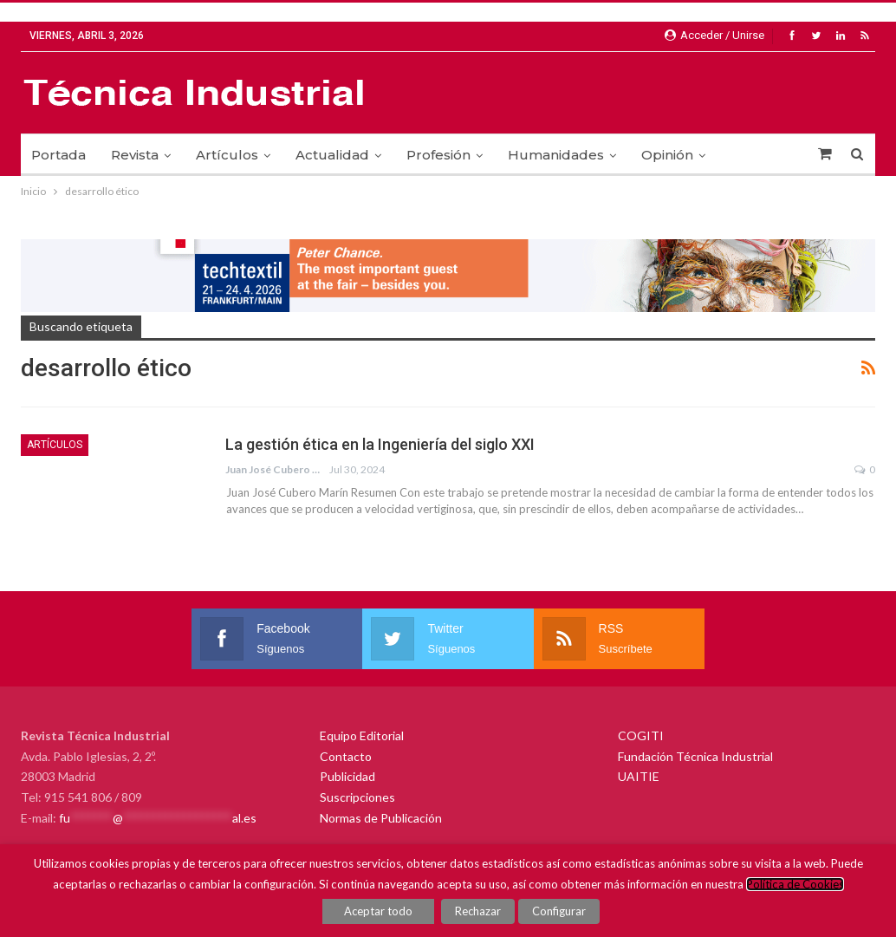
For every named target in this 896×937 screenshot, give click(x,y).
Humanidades (556, 154)
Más (744, 154)
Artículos (227, 154)
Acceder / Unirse (714, 35)
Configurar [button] (559, 911)
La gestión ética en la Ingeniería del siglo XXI (380, 444)
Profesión (438, 154)
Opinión (667, 154)
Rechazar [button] (479, 911)
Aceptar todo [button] (379, 911)
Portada (58, 154)
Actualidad (332, 154)
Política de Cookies (795, 884)
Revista (135, 154)
